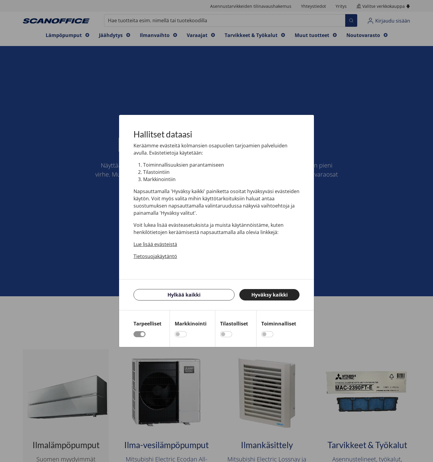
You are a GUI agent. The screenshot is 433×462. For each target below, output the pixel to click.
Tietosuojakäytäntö (155, 256)
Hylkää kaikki (184, 294)
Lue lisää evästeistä (155, 244)
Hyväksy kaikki (269, 294)
